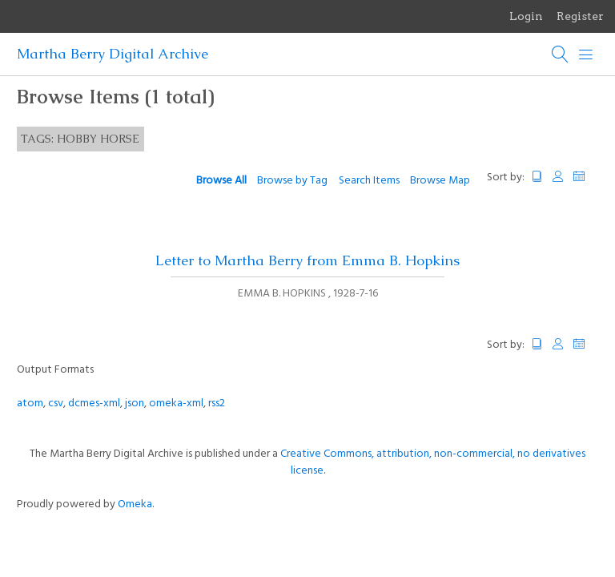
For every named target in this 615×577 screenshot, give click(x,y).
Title (537, 176)
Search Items (369, 180)
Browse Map (440, 180)
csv (55, 403)
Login (526, 16)
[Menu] (586, 54)
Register (580, 16)
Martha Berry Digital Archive (112, 54)
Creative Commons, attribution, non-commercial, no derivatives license (432, 462)
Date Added (586, 176)
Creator (558, 176)
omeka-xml (176, 403)
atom (30, 403)
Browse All (221, 180)
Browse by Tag (292, 180)
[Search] (560, 54)
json (134, 403)
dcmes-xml (94, 403)
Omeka (135, 504)
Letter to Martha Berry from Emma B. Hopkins (307, 260)
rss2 (216, 403)
